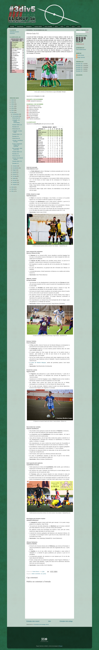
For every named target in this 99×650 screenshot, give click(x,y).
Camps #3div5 (38, 26)
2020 (12, 100)
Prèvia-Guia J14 (16, 128)
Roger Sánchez (81, 57)
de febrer (15, 182)
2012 (12, 189)
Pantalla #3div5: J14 (17, 124)
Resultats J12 (15, 153)
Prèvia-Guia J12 (16, 155)
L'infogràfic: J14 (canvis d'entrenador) (16, 121)
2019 (12, 102)
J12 (42, 573)
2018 (12, 104)
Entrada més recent (33, 621)
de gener (15, 184)
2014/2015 (37, 573)
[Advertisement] (14, 85)
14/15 (61, 26)
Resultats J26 (79, 63)
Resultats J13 (15, 136)
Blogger (60, 646)
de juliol (15, 172)
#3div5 (33, 573)
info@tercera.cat (80, 44)
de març (15, 180)
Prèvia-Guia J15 (16, 118)
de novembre (16, 116)
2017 (12, 106)
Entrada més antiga (66, 621)
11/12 (78, 26)
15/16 (56, 26)
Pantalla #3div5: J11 (17, 161)
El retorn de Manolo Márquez (37, 362)
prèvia (44, 573)
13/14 (67, 26)
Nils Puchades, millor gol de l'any (17, 149)
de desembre (16, 114)
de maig (15, 176)
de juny (14, 174)
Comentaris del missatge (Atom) (41, 624)
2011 (12, 191)
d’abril (14, 178)
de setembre (16, 168)
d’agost (14, 170)
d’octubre (15, 166)
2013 (12, 187)
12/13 (73, 26)
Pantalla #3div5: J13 (17, 134)
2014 (12, 112)
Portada (12, 26)
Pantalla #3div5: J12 (17, 151)
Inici (49, 621)
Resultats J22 (79, 71)
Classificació (20, 26)
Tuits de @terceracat (81, 49)
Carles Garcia (35, 571)
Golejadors (29, 26)
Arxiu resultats (48, 26)
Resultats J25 (79, 65)
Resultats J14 (15, 126)
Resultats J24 (79, 67)
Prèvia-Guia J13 (16, 138)
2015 (12, 110)
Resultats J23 (79, 69)
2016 (12, 108)
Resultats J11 (15, 163)
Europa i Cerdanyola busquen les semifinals (17, 145)
